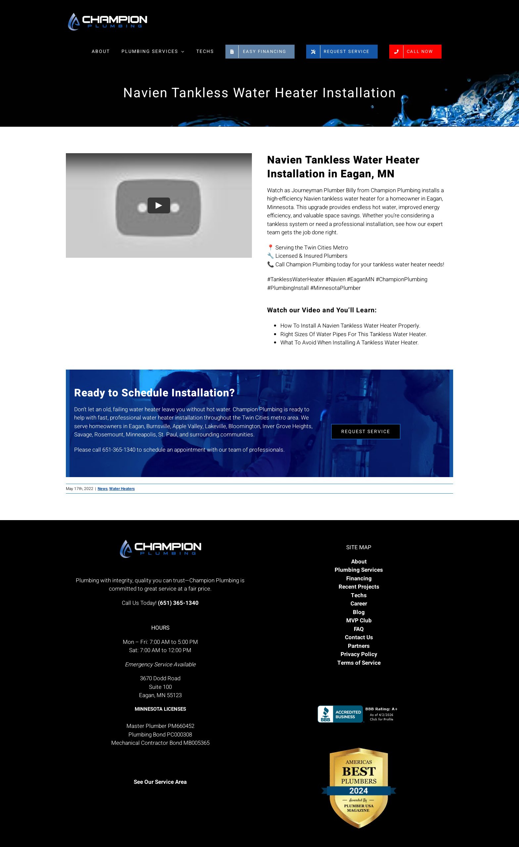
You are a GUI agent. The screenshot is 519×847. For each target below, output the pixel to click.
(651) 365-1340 (178, 603)
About (359, 561)
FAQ (359, 629)
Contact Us (359, 637)
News (103, 489)
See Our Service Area (160, 782)
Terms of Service (359, 663)
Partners (359, 646)
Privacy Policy (359, 654)
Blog (359, 612)
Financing (359, 578)
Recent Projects (359, 587)
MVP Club (359, 620)
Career (359, 604)
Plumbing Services (359, 570)
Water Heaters (122, 489)
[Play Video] (159, 205)
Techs (359, 595)
